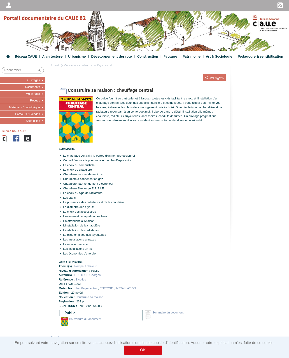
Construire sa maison (89, 297)
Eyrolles (80, 279)
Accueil (55, 65)
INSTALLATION (125, 288)
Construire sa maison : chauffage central (88, 65)
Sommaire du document (168, 312)
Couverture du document (85, 319)
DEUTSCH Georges (87, 275)
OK (143, 350)
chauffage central (86, 288)
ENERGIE (106, 288)
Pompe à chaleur (85, 266)
